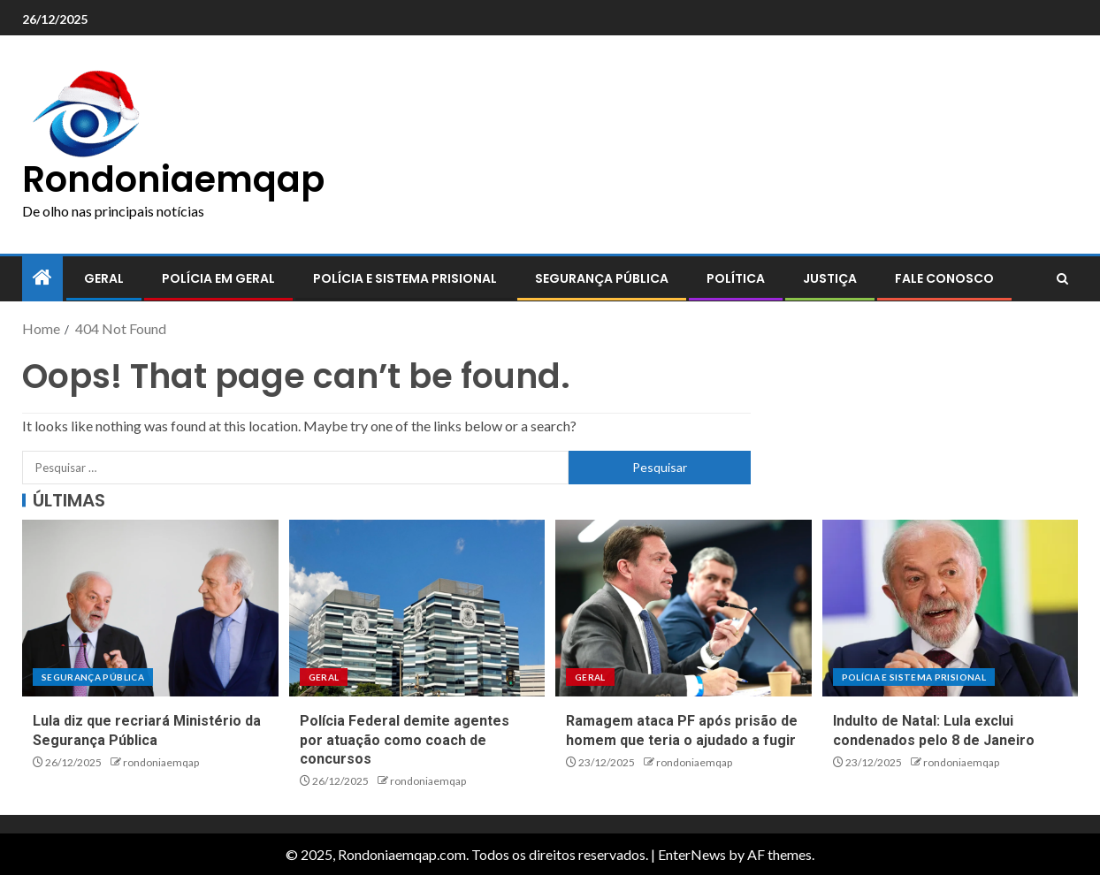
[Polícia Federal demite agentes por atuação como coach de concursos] (417, 608)
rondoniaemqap (161, 762)
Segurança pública (601, 278)
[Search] (1062, 279)
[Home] (42, 278)
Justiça (830, 278)
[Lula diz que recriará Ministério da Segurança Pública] (150, 608)
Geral (104, 278)
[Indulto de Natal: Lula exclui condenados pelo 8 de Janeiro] (950, 608)
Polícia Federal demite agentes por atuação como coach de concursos (404, 739)
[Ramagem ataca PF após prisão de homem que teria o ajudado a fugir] (683, 608)
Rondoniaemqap (173, 179)
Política (736, 278)
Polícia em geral (218, 278)
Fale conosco (944, 278)
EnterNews (692, 854)
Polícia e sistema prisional (405, 278)
